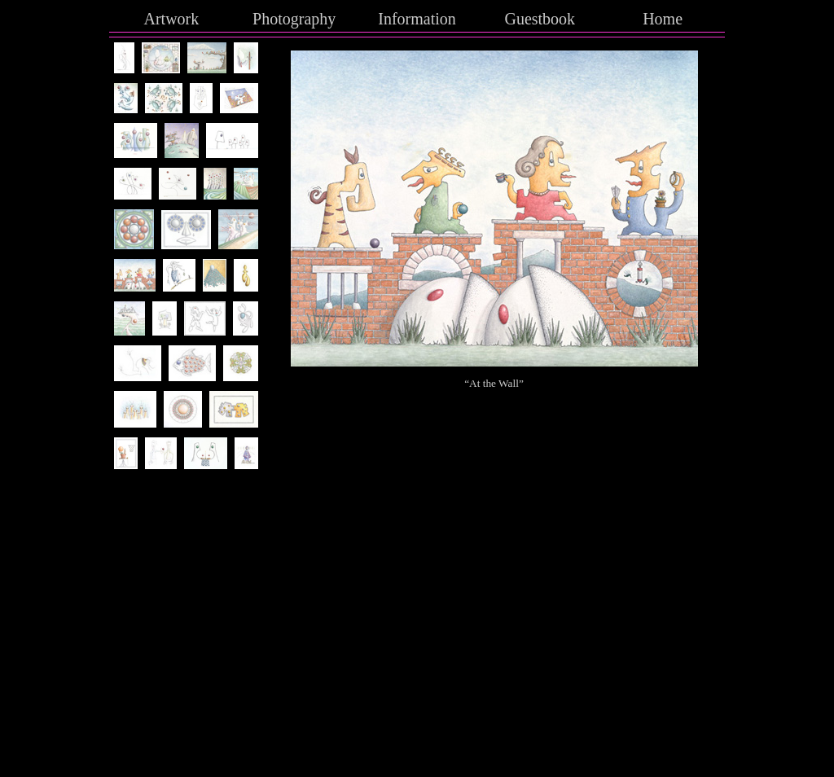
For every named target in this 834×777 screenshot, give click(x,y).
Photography (294, 19)
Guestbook (539, 19)
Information (417, 19)
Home (663, 19)
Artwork (172, 19)
